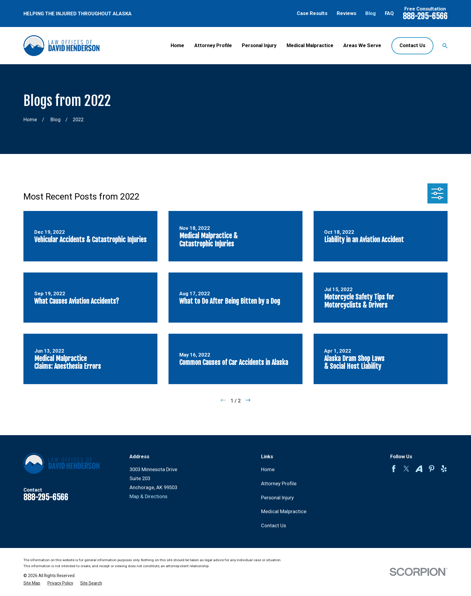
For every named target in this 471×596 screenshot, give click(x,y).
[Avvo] (418, 468)
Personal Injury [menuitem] (259, 45)
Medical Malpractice (283, 511)
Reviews (346, 13)
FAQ (389, 13)
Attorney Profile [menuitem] (213, 45)
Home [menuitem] (177, 45)
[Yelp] (443, 468)
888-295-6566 (425, 16)
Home (268, 469)
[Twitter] (406, 468)
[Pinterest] (431, 468)
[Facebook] (393, 468)
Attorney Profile (278, 483)
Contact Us (412, 45)
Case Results (312, 13)
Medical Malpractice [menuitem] (310, 45)
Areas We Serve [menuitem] (362, 45)
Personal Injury (277, 498)
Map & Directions (148, 496)
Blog (370, 13)
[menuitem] (31, 583)
